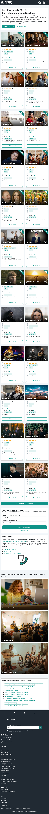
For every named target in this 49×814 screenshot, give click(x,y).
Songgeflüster (4, 783)
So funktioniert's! (21, 26)
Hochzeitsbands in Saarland (12, 690)
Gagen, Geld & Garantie (6, 741)
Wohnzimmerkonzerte (6, 749)
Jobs (2, 795)
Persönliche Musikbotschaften (8, 765)
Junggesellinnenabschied (6, 772)
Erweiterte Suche (24, 530)
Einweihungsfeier (5, 773)
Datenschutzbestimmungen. (15, 731)
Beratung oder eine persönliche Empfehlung (14, 541)
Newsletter (3, 800)
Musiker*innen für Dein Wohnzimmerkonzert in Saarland (20, 685)
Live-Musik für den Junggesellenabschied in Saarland (19, 687)
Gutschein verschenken (6, 743)
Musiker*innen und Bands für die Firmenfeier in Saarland (20, 700)
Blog (2, 793)
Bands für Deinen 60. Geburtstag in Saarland (16, 694)
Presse (2, 796)
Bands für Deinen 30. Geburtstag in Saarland (16, 704)
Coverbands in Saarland (11, 702)
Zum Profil (13, 67)
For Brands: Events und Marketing (9, 781)
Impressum (14, 811)
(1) (7, 408)
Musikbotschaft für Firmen (7, 763)
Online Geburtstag (5, 770)
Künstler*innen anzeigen (24, 527)
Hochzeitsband (4, 752)
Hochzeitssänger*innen (6, 754)
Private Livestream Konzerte (7, 768)
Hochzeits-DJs (4, 756)
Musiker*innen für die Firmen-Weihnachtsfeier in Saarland (20, 698)
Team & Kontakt (4, 789)
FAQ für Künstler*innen (6, 737)
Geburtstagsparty (5, 750)
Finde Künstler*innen (8, 26)
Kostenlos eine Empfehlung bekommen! (14, 553)
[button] (45, 2)
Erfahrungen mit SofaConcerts (8, 791)
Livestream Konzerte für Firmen (8, 766)
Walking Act (3, 775)
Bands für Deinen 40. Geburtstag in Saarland (16, 706)
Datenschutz (20, 811)
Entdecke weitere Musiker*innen (24, 503)
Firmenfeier (3, 758)
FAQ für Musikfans (5, 739)
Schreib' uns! (7, 551)
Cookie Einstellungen (32, 811)
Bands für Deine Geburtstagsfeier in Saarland (17, 689)
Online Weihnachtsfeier (6, 761)
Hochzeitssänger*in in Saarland (13, 696)
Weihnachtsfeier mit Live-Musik (8, 759)
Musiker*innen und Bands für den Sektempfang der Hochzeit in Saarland (24, 683)
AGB (26, 811)
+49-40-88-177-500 (10, 549)
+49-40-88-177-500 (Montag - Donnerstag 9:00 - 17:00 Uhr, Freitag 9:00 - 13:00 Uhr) (16, 807)
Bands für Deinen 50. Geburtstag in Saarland (16, 692)
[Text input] (23, 727)
